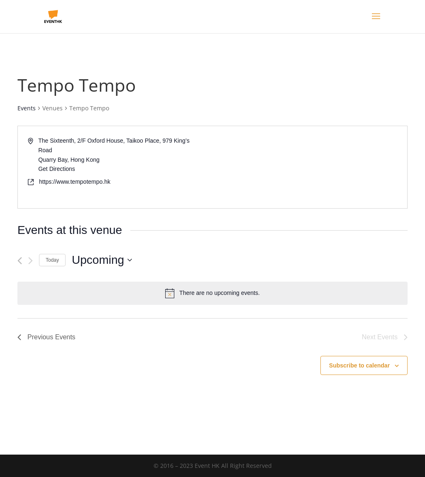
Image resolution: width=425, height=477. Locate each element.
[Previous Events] (19, 261)
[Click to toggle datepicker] (102, 260)
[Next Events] (30, 261)
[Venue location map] (309, 167)
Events (26, 108)
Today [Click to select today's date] (52, 260)
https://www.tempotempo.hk (74, 181)
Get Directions (56, 168)
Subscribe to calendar (359, 365)
